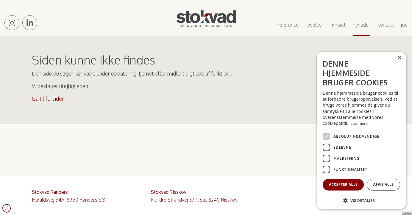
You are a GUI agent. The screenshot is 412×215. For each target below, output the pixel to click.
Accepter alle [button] (343, 184)
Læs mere (359, 123)
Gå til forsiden (48, 98)
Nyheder (361, 25)
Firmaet (338, 25)
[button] (361, 200)
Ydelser (315, 25)
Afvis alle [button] (383, 184)
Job (404, 25)
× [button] (399, 58)
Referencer (289, 25)
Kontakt (385, 25)
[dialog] (361, 130)
